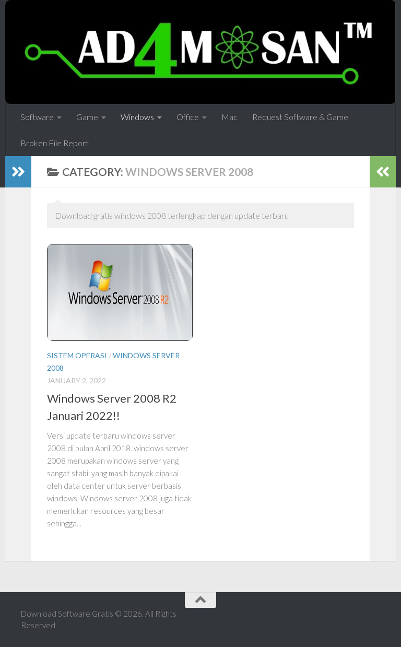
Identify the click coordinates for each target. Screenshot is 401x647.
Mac (229, 117)
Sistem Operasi (77, 355)
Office (187, 117)
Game (87, 117)
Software (37, 117)
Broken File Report (54, 143)
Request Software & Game (300, 117)
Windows (137, 117)
